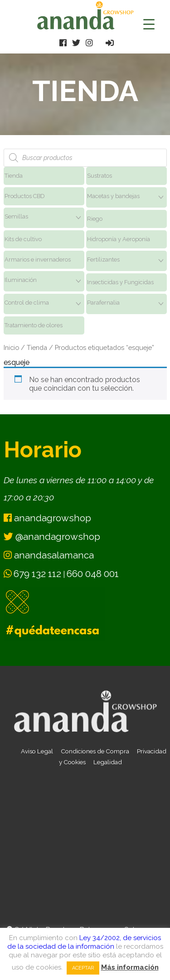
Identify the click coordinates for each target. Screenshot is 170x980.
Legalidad (107, 762)
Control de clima (27, 302)
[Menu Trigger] (148, 23)
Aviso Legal (37, 751)
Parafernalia (103, 302)
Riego (94, 218)
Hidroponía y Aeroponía (118, 239)
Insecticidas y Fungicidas (120, 282)
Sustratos (99, 175)
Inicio (11, 347)
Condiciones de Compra (95, 751)
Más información (130, 967)
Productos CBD (25, 196)
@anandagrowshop (52, 536)
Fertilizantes (103, 259)
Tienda (14, 175)
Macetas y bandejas (113, 196)
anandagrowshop (47, 518)
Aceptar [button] (83, 968)
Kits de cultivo (23, 239)
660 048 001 (93, 573)
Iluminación (21, 280)
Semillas (16, 216)
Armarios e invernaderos (38, 259)
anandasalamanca (49, 555)
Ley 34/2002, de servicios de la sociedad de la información (84, 942)
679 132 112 (37, 573)
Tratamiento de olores (34, 325)
